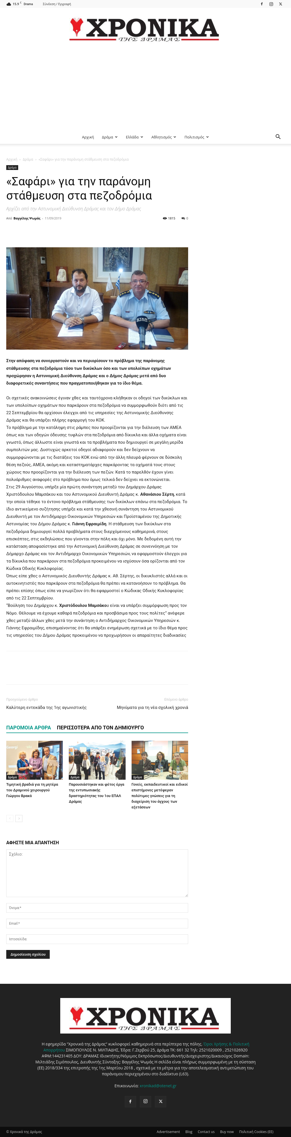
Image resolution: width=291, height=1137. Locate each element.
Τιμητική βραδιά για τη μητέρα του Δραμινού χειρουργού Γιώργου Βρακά (32, 790)
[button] (278, 137)
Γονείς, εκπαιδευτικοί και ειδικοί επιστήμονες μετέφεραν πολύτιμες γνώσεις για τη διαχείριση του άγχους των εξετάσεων (160, 795)
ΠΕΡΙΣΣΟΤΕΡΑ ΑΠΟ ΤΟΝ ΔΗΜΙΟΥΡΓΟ (100, 728)
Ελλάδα (134, 137)
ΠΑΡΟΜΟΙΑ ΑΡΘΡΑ (28, 728)
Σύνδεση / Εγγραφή (57, 4)
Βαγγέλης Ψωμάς (27, 218)
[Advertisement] (145, 87)
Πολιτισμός (196, 137)
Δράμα (110, 137)
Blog (188, 1131)
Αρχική (88, 137)
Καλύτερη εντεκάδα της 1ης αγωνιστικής (46, 707)
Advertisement (168, 1131)
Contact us (206, 1131)
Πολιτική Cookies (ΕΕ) (256, 1131)
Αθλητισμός (163, 137)
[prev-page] (9, 818)
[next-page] (18, 818)
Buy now (227, 1131)
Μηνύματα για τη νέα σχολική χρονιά (152, 707)
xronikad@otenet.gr (158, 1085)
